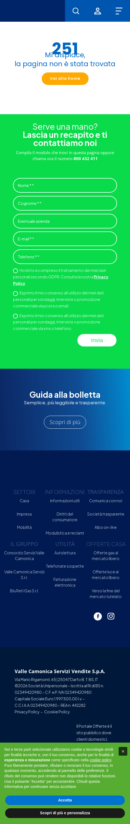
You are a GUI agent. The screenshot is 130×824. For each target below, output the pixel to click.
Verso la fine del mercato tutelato (106, 593)
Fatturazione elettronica (64, 582)
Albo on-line (106, 527)
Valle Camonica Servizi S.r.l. (24, 574)
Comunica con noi (105, 500)
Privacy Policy (27, 711)
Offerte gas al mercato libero (105, 555)
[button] (123, 751)
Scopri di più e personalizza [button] (65, 813)
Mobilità (24, 527)
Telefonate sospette (65, 566)
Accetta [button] (65, 800)
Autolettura (65, 552)
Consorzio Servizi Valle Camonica (24, 555)
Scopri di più (65, 422)
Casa (24, 500)
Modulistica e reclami (65, 532)
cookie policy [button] (100, 760)
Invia (97, 340)
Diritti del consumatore (64, 516)
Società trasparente (105, 513)
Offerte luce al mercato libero (105, 574)
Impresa (24, 513)
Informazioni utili (65, 500)
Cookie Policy (57, 711)
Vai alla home (65, 78)
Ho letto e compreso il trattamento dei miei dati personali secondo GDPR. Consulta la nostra (60, 277)
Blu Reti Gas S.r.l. (24, 590)
